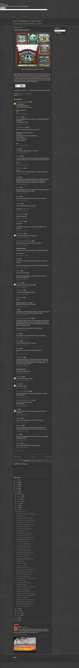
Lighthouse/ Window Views (23, 526)
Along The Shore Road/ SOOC (24, 604)
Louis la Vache (20, 168)
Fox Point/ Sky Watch (22, 563)
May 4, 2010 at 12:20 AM (22, 380)
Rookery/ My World (21, 511)
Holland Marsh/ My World (23, 531)
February (19, 613)
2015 (17, 482)
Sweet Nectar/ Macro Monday (24, 550)
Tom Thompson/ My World (23, 548)
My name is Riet (20, 214)
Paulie (18, 384)
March (18, 611)
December (19, 494)
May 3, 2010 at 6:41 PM (22, 279)
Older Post (48, 457)
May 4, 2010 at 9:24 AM (22, 406)
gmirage (18, 203)
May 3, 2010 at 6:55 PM (22, 287)
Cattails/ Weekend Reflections (24, 539)
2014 (17, 484)
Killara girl (19, 282)
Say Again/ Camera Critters (23, 582)
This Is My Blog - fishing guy (23, 241)
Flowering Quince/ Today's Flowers (25, 601)
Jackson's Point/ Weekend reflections (26, 586)
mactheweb (19, 376)
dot (17, 409)
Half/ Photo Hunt (21, 561)
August (19, 503)
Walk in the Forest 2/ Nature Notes (25, 524)
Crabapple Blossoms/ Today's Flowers (26, 578)
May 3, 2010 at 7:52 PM (22, 306)
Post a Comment (19, 450)
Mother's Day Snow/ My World (24, 574)
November (19, 497)
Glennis (18, 443)
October (19, 499)
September (19, 501)
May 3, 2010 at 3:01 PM (22, 211)
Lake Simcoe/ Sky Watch (23, 589)
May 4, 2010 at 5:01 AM (22, 388)
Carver (18, 187)
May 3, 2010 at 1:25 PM (22, 173)
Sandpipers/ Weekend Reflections (25, 559)
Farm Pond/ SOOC (21, 580)
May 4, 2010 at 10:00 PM (22, 414)
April (18, 608)
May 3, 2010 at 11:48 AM (22, 153)
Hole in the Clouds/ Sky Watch (24, 522)
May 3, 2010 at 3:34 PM (22, 230)
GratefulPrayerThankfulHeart (23, 318)
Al (16, 309)
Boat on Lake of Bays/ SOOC (24, 554)
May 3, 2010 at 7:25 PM (22, 294)
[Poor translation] (4, 8)
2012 (17, 488)
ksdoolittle (19, 425)
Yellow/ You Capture (21, 565)
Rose (17, 177)
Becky (18, 348)
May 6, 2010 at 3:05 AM (22, 447)
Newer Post (17, 457)
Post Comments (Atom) (35, 460)
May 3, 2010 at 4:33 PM (22, 255)
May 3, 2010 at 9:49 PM (22, 354)
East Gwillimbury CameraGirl (27, 21)
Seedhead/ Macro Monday (23, 576)
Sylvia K (18, 156)
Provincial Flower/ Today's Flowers (25, 552)
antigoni (18, 418)
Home (32, 457)
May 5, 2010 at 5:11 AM (22, 422)
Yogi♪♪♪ (18, 270)
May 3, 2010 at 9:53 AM (22, 145)
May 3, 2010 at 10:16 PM (22, 366)
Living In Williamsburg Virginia (24, 400)
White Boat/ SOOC (21, 516)
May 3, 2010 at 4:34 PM (22, 267)
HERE (27, 90)
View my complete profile (20, 634)
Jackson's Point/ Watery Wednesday (25, 595)
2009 (17, 618)
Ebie (17, 258)
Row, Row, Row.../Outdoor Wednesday (26, 569)
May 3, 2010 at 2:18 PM (22, 200)
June (18, 507)
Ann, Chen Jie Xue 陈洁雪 (23, 391)
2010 (17, 493)
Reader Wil (19, 117)
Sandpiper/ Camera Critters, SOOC (25, 537)
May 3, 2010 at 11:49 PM (22, 373)
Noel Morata (19, 297)
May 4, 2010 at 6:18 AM (22, 397)
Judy (17, 148)
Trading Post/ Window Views (23, 567)
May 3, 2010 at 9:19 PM (22, 345)
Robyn (18, 196)
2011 (17, 490)
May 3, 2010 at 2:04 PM (22, 193)
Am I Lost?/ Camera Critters (23, 606)
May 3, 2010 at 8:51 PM (22, 330)
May (18, 509)
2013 (17, 486)
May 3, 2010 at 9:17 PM (22, 337)
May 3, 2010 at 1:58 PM (22, 184)
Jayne (17, 434)
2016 (17, 480)
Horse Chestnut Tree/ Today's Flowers (26, 513)
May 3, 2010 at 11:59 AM (22, 165)
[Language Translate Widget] (59, 30)
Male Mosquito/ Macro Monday (24, 533)
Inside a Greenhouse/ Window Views (25, 593)
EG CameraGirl (20, 221)
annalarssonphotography (22, 102)
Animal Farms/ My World (23, 597)
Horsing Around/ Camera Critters (24, 518)
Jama (17, 333)
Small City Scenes (21, 127)
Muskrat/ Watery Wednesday (24, 546)
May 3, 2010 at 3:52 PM (22, 237)
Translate (57, 33)
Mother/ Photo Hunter (22, 584)
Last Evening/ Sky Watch (23, 541)
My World (20, 95)
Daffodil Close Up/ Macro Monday (25, 599)
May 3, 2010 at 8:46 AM (22, 113)
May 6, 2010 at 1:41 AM (22, 440)
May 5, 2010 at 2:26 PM (22, 431)
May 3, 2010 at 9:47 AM (22, 124)
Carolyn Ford (19, 290)
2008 (17, 620)
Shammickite (19, 357)
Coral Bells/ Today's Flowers (23, 535)
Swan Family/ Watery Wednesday (25, 528)
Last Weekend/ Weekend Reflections (26, 520)
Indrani (18, 341)
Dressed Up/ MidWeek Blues (24, 591)
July (18, 505)
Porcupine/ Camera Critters (23, 556)
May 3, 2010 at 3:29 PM (22, 218)
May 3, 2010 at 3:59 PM (22, 245)
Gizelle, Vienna (26, 209)
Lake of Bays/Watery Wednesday (25, 571)
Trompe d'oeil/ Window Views (24, 543)
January (19, 615)
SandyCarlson (20, 233)
